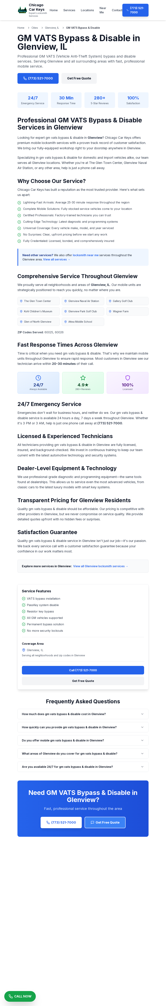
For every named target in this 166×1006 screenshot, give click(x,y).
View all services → (56, 259)
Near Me (103, 10)
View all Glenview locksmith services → (100, 566)
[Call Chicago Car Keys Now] (20, 996)
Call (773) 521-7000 (83, 670)
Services (69, 10)
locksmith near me (86, 255)
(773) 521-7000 (135, 10)
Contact (117, 10)
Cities (35, 27)
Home (54, 10)
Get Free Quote (79, 78)
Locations (87, 10)
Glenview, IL (52, 27)
